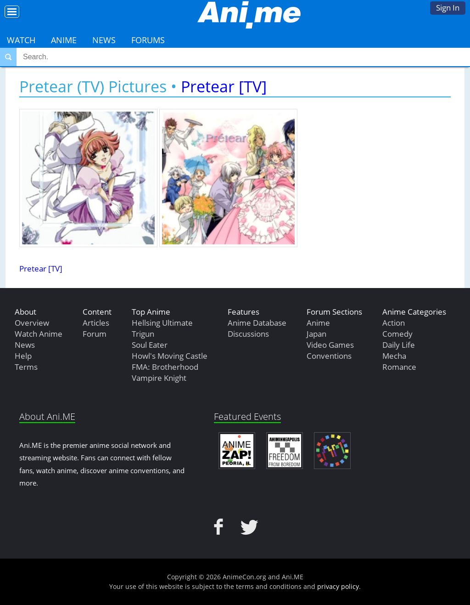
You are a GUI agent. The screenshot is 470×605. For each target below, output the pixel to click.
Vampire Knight (159, 378)
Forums (148, 39)
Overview (32, 322)
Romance (399, 367)
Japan (316, 333)
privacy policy (338, 586)
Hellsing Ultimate (162, 322)
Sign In (447, 7)
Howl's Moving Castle (169, 356)
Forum (94, 333)
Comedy (397, 333)
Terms (26, 367)
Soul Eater (150, 344)
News (104, 39)
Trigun (143, 333)
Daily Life (398, 344)
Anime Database (257, 322)
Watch (21, 39)
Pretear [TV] (224, 86)
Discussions (248, 333)
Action (393, 322)
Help (23, 356)
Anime (64, 39)
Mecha (394, 356)
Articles (96, 322)
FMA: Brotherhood (165, 367)
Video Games (330, 344)
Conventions (329, 356)
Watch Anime (38, 333)
